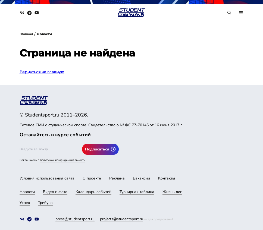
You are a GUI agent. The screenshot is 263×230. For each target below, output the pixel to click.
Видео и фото (55, 191)
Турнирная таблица (137, 191)
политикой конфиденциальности (62, 160)
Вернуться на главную (42, 72)
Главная (26, 34)
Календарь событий (93, 191)
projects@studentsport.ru (121, 219)
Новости (27, 191)
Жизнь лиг (172, 191)
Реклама (117, 178)
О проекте (92, 178)
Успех (25, 202)
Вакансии (141, 178)
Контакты (166, 178)
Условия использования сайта (47, 178)
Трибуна (45, 202)
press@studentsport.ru (75, 219)
